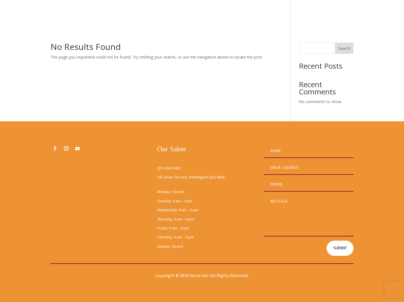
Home (281, 15)
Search (344, 48)
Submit (340, 248)
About (306, 15)
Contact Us (377, 15)
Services (337, 15)
